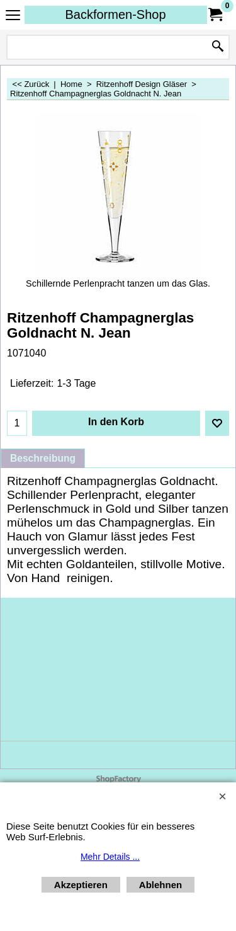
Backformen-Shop (115, 14)
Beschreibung (43, 458)
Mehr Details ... (110, 857)
